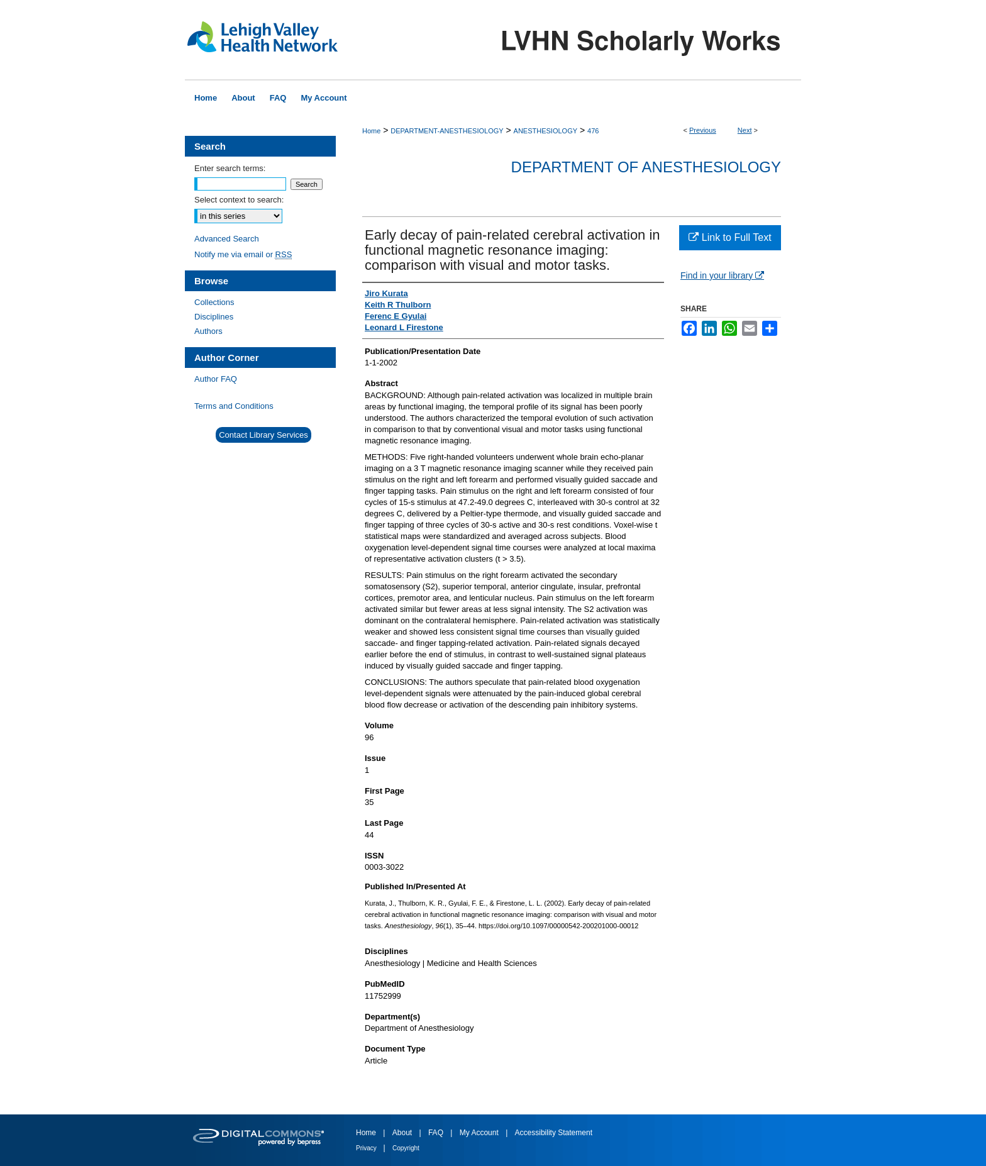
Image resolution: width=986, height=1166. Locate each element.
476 (593, 131)
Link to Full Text (730, 237)
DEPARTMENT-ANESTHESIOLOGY (447, 131)
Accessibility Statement (553, 1132)
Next (745, 130)
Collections (214, 302)
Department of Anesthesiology (646, 166)
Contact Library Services (263, 435)
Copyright (405, 1148)
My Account (480, 1132)
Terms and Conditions (234, 406)
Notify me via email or (243, 254)
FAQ (436, 1132)
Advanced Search (226, 238)
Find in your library (722, 275)
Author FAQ (215, 379)
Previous (702, 130)
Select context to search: (239, 199)
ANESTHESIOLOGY (545, 131)
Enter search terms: (229, 168)
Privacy (367, 1148)
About (403, 1132)
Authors (208, 331)
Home (371, 131)
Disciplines (213, 316)
